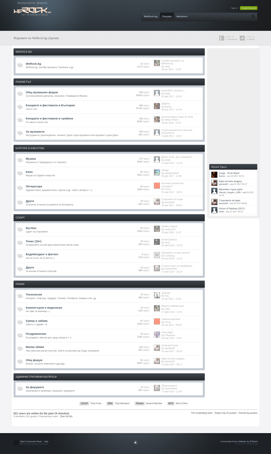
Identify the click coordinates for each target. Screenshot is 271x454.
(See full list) (66, 416)
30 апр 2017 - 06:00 (171, 205)
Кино (29, 171)
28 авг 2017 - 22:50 (171, 69)
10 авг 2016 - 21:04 (171, 122)
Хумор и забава (36, 320)
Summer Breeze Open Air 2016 (177, 117)
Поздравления (36, 333)
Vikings (165, 170)
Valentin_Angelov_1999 (230, 192)
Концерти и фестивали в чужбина (49, 118)
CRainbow (170, 335)
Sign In (234, 8)
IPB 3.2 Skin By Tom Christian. (34, 444)
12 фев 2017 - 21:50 (171, 163)
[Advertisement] (236, 105)
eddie (167, 93)
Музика (31, 158)
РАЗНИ (20, 283)
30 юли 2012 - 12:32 (171, 258)
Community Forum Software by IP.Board (239, 441)
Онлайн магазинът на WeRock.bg (172, 62)
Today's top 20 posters (225, 413)
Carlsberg (169, 255)
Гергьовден (167, 332)
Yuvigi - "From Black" (229, 173)
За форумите (35, 387)
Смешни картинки (170, 319)
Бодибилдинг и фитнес (42, 254)
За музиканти (35, 131)
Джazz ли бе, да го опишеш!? (176, 157)
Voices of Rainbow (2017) (232, 208)
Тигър (168, 189)
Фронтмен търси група (230, 189)
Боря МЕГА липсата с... (173, 90)
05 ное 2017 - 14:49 (171, 109)
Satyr (167, 66)
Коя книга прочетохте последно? (172, 185)
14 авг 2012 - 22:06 (171, 299)
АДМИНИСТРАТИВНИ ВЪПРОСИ (36, 376)
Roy (167, 296)
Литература (34, 186)
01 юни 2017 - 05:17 (171, 364)
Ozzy (167, 242)
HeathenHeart (172, 173)
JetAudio (165, 293)
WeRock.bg (151, 16)
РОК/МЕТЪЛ (23, 81)
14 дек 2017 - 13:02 (171, 136)
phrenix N (169, 133)
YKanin (139, 403)
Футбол (31, 228)
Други (30, 201)
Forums (167, 16)
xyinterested (171, 268)
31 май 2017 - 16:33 (171, 192)
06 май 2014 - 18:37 (171, 338)
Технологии (34, 294)
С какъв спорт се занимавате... (177, 266)
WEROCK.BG (24, 51)
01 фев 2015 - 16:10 (171, 245)
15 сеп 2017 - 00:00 (171, 325)
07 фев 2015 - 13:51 (171, 312)
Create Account (249, 8)
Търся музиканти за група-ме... (177, 130)
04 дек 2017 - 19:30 (171, 96)
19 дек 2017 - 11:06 (171, 176)
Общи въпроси (169, 385)
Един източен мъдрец (172, 358)
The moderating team (201, 413)
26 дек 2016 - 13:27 (171, 232)
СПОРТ (20, 217)
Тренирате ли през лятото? (175, 252)
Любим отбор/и (169, 226)
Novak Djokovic (169, 239)
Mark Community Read (30, 441)
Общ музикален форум (42, 92)
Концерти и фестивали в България (50, 105)
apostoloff (169, 202)
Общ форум (34, 360)
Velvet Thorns (171, 119)
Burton (168, 107)
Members (182, 16)
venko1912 (170, 229)
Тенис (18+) (33, 241)
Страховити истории (172, 199)
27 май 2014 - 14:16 (171, 271)
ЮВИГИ (165, 103)
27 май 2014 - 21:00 (171, 391)
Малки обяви (35, 346)
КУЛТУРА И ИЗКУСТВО (30, 148)
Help (46, 441)
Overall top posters (247, 413)
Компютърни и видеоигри (44, 307)
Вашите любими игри (172, 306)
